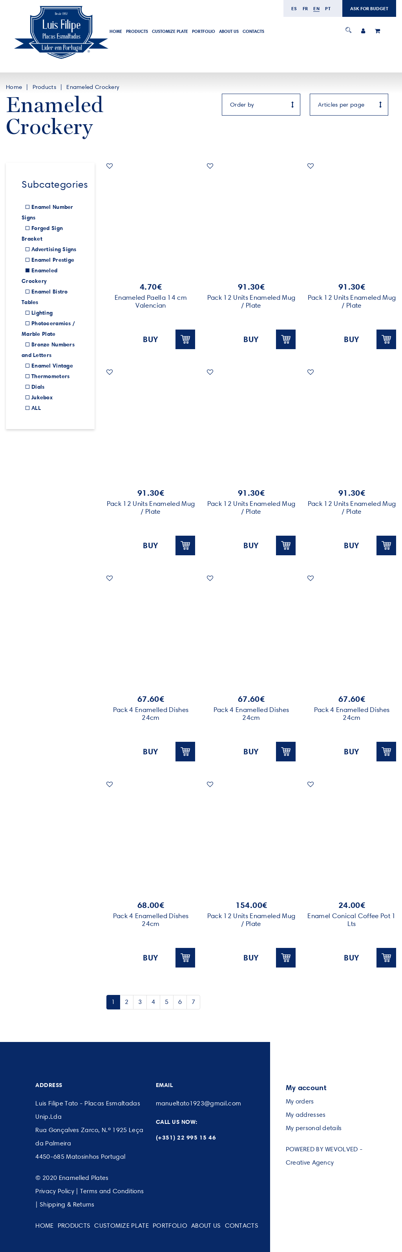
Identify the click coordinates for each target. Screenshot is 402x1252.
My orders (300, 1101)
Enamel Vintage (52, 365)
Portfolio (203, 31)
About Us (229, 31)
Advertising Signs (54, 249)
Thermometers (50, 376)
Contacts (253, 31)
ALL (36, 407)
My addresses (306, 1114)
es (294, 8)
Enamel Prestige (52, 259)
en (316, 8)
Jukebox (42, 397)
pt (328, 8)
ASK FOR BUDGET (369, 8)
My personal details (314, 1128)
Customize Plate (170, 31)
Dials (37, 386)
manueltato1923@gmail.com (198, 1103)
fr (305, 8)
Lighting (42, 312)
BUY (169, 339)
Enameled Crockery (92, 87)
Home (116, 31)
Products (137, 31)
